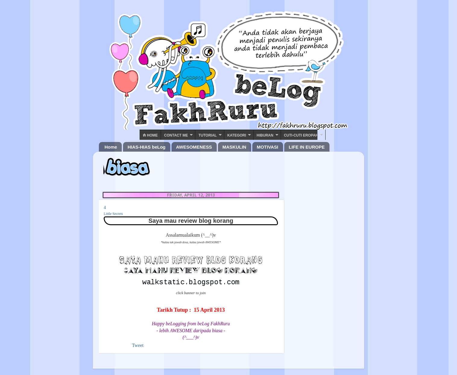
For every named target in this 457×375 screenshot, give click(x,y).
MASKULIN (234, 147)
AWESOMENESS (194, 147)
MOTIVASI (267, 147)
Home (150, 135)
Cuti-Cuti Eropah (301, 135)
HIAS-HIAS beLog (146, 147)
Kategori (236, 135)
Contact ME (176, 135)
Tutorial (207, 135)
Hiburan (265, 135)
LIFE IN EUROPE (307, 147)
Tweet (137, 345)
